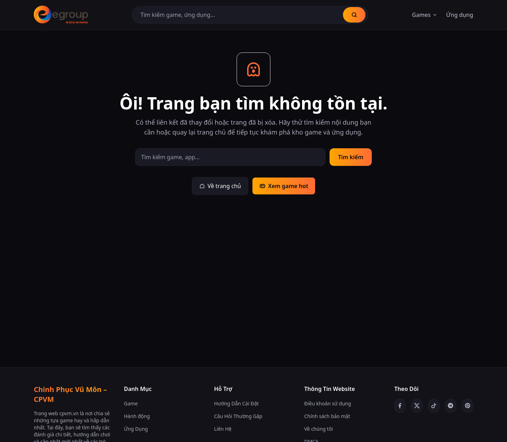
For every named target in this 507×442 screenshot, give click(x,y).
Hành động (137, 416)
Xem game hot (283, 186)
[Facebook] (400, 406)
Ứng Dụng (136, 428)
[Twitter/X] (417, 406)
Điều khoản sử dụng (327, 403)
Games (425, 15)
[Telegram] (450, 406)
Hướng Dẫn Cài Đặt (236, 403)
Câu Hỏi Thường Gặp (238, 416)
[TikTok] (433, 406)
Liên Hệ (222, 428)
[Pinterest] (467, 406)
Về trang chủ (220, 186)
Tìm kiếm (350, 157)
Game (131, 403)
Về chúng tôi (318, 428)
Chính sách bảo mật (327, 416)
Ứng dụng (459, 15)
